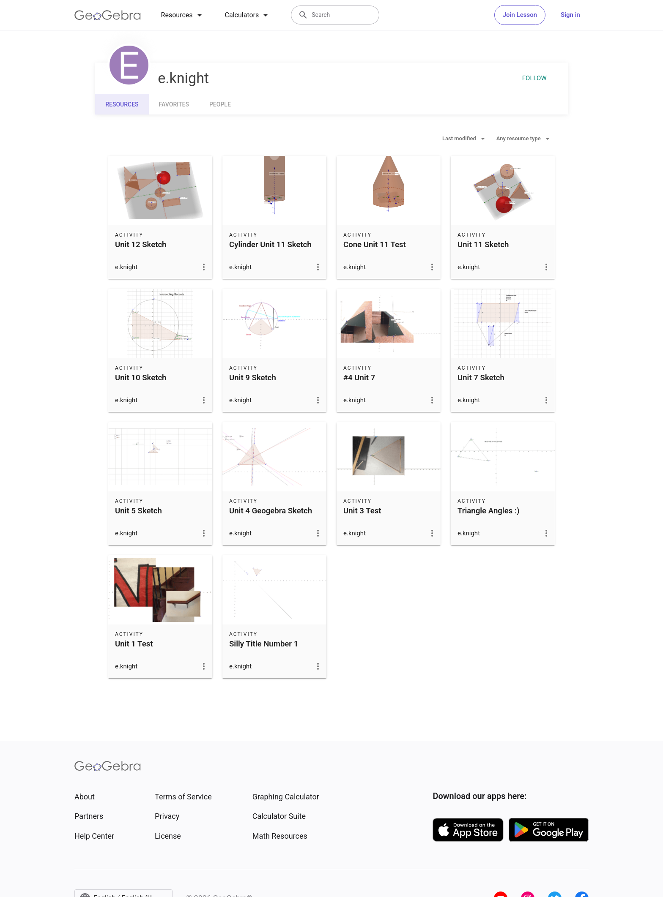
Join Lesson (520, 15)
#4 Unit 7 (359, 377)
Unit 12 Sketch (140, 244)
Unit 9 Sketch (252, 377)
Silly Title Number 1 (263, 644)
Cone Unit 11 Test (374, 244)
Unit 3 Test (362, 510)
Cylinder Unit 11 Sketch (270, 244)
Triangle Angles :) (488, 510)
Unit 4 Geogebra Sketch (270, 510)
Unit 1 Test (134, 644)
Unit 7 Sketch (481, 377)
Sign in (570, 15)
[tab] (183, 15)
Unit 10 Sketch (140, 377)
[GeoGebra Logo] (107, 15)
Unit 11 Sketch (483, 244)
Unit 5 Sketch (138, 510)
